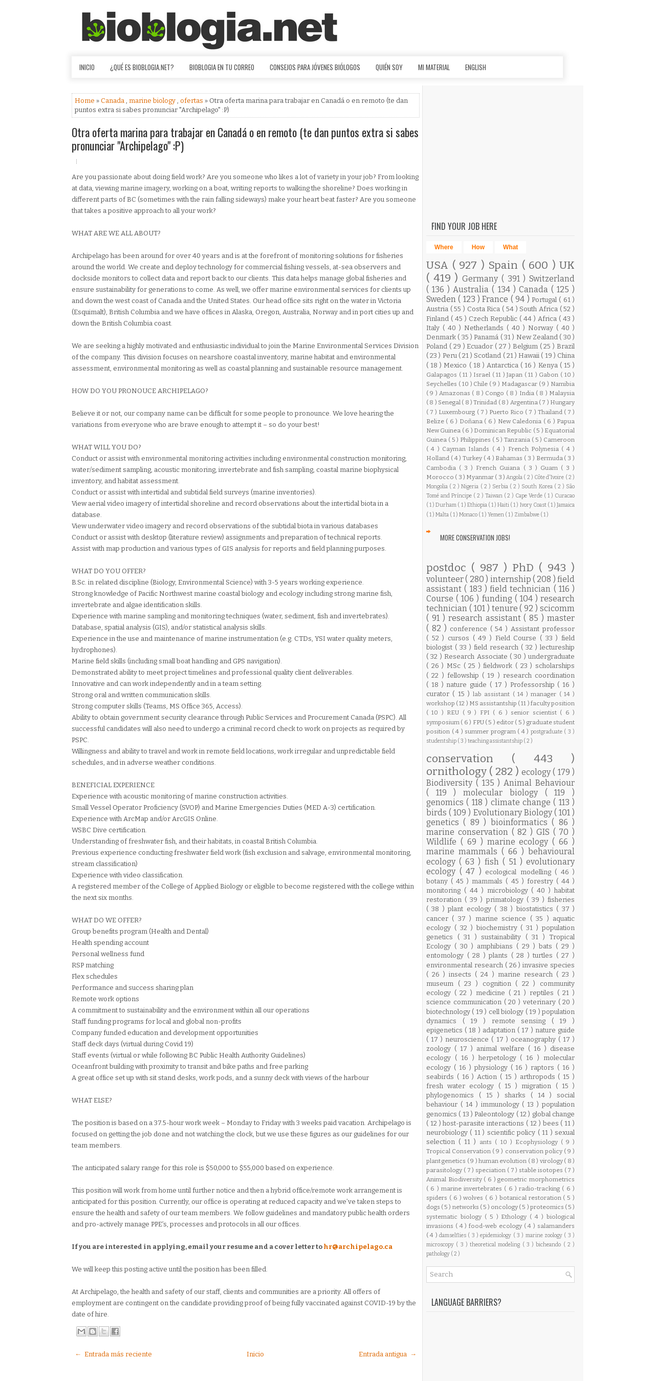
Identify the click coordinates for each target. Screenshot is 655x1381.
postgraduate (547, 731)
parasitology (445, 1170)
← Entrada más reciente (113, 1354)
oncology (505, 1207)
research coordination (539, 675)
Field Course (517, 638)
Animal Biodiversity (455, 1179)
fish (494, 862)
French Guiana (499, 467)
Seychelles (442, 383)
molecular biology (503, 792)
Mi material (434, 67)
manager (545, 694)
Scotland (488, 355)
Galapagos (442, 374)
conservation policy (534, 1151)
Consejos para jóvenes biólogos (315, 67)
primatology (506, 899)
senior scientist (535, 712)
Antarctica (503, 365)
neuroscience (468, 1039)
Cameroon (559, 439)
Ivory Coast (534, 505)
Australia (472, 289)
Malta (442, 514)
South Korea (537, 486)
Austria (438, 309)
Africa (548, 318)
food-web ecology (496, 1225)
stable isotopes (541, 1170)
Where (443, 247)
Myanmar (480, 477)
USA (439, 265)
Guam (550, 467)
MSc (455, 666)
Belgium (526, 346)
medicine (492, 993)
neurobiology (448, 1132)
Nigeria (470, 486)
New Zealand (538, 337)
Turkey (473, 458)
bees (552, 1123)
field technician (522, 589)
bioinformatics (521, 822)
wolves (474, 1197)
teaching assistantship (495, 741)
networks (466, 1207)
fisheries (561, 899)
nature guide (468, 684)
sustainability (503, 937)
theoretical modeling (496, 1244)
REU (454, 712)
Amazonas (455, 393)
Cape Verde (529, 495)
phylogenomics (452, 1095)
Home (85, 100)
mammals (489, 881)
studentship (441, 741)
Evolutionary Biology (513, 812)
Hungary (562, 402)
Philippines (476, 439)
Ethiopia (477, 505)
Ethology (515, 1216)
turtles (544, 955)
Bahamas (509, 458)
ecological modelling (520, 872)
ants (487, 1142)
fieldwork (499, 666)
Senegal (450, 402)
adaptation (500, 1030)
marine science (502, 918)
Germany (481, 279)
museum (442, 983)
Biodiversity (451, 783)
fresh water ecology (462, 1086)
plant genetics (446, 1160)
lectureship (557, 647)
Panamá (487, 337)
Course (441, 598)
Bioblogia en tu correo (221, 67)
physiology (492, 1067)
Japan (516, 374)
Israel (482, 374)
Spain (505, 265)
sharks (518, 1095)
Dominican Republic (503, 430)
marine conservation (469, 832)
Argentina (524, 402)
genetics (444, 822)
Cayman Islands (467, 448)
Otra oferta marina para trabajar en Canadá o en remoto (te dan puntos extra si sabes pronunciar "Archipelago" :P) (245, 138)
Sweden (442, 299)
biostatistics (536, 909)
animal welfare (502, 1048)
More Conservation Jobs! (475, 537)
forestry (541, 881)
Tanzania (518, 439)
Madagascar (520, 383)
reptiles (543, 993)
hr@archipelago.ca (357, 1246)
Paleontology (495, 1114)
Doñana (472, 421)
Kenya (549, 365)
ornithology (457, 771)
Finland (438, 318)
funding (498, 598)
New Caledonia (520, 421)
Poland (437, 346)
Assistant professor (543, 629)
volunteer (445, 579)
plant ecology (471, 909)
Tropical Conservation (459, 1151)
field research (497, 647)
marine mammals (463, 851)
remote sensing (522, 1021)
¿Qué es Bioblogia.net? (142, 67)
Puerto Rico (507, 412)
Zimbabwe (527, 514)
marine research (527, 974)
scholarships (555, 666)
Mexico (456, 365)
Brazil (566, 346)
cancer (439, 918)
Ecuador (481, 346)
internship (511, 579)
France (496, 299)
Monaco (468, 514)
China (566, 355)
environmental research (465, 965)
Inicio (87, 67)
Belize (436, 421)
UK (567, 265)
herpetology (499, 1058)
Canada (113, 100)
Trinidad (485, 402)
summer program (491, 731)
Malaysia (562, 393)
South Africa (539, 309)
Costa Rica (484, 309)
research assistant (486, 618)
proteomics (547, 1207)
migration (538, 1086)
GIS (544, 832)
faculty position (553, 703)
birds (437, 812)
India (527, 393)
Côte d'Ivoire (549, 477)
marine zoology (545, 1235)
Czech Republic (494, 318)
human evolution (503, 1160)
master (561, 618)
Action (488, 1077)
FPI (486, 712)
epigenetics (445, 1030)
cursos (460, 638)
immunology (501, 1104)
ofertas (192, 100)
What (510, 247)
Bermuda (550, 458)
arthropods (539, 1077)
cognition (499, 983)
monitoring (445, 890)
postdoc (448, 568)
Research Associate (477, 656)
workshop (441, 703)
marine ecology (520, 842)
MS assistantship (493, 703)
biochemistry (498, 928)
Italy (434, 328)
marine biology (153, 100)
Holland (438, 458)
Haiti (503, 505)
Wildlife (443, 842)
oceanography (534, 1039)
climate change (522, 802)
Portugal (545, 300)
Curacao (565, 495)
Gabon (549, 374)
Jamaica (566, 505)
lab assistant (493, 694)
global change (553, 1114)
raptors (544, 1067)
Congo (495, 393)
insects (462, 974)
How (478, 247)
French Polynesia (535, 448)
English (475, 67)
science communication (465, 1002)
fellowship (464, 675)
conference (470, 629)
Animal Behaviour (539, 783)
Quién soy (389, 67)
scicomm (557, 608)
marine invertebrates (473, 1188)
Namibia (563, 383)
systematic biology (455, 1216)
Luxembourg (457, 412)
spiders (437, 1197)
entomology (446, 955)
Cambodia (442, 467)
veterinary (540, 1002)
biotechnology (449, 1012)
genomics (446, 802)
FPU (479, 722)
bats (547, 946)
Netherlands (485, 328)
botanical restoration (531, 1197)
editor (505, 722)
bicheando (549, 1244)
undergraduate (551, 656)
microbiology (509, 890)
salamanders (556, 1225)
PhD (525, 568)
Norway (542, 328)
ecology (537, 772)
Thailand (551, 412)
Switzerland (552, 279)
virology (552, 1160)
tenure (506, 608)
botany (438, 881)
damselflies (453, 1235)
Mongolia (437, 486)
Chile (481, 383)
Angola (514, 477)
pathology (438, 1253)
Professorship (534, 684)
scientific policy (512, 1132)
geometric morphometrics (536, 1179)
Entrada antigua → (388, 1354)
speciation (491, 1170)
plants (500, 955)
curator (439, 694)
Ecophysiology (538, 1142)
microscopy (441, 1244)
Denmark (441, 337)
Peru (450, 355)
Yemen (496, 514)
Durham (446, 505)
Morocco (440, 477)
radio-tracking (540, 1188)
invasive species (548, 965)
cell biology (507, 1012)
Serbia (501, 486)
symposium (443, 722)
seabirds (441, 1077)
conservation (469, 758)
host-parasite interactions (484, 1123)
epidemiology (496, 1235)
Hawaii (529, 355)
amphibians (496, 946)
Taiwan (494, 495)
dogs (433, 1207)
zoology (440, 1048)
